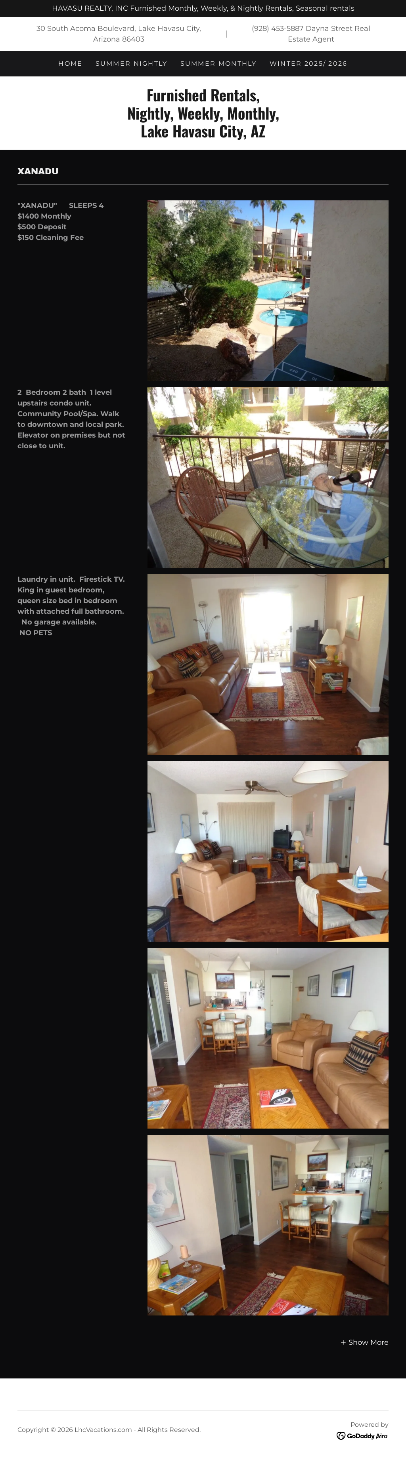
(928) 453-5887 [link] (278, 28)
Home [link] (70, 63)
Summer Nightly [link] (132, 63)
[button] (364, 1342)
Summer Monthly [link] (218, 63)
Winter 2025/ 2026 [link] (309, 63)
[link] (203, 135)
